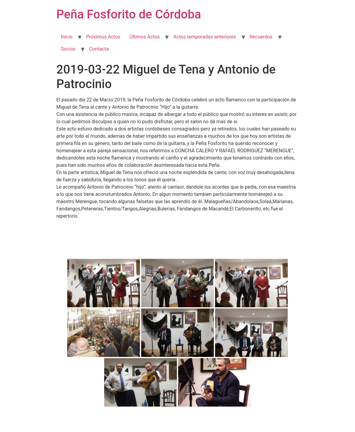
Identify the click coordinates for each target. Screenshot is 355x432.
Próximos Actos (103, 37)
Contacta (99, 49)
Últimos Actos (144, 37)
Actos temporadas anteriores (204, 37)
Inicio (66, 37)
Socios (68, 49)
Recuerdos (261, 37)
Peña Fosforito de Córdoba (128, 14)
